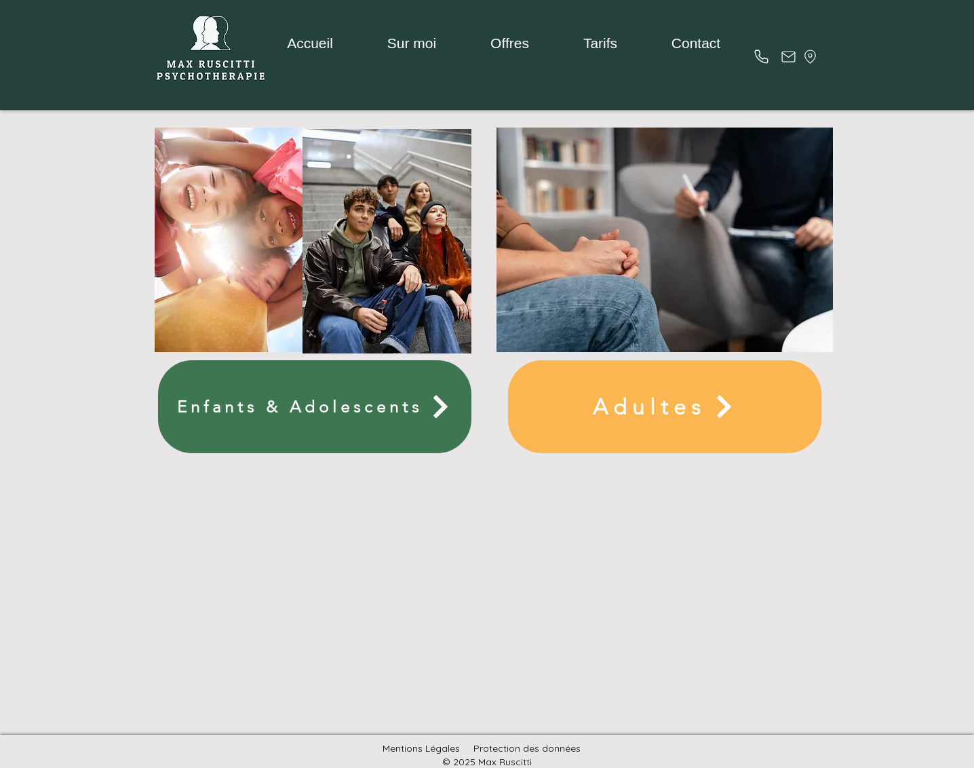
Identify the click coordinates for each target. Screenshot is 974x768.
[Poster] (788, 56)
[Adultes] (664, 406)
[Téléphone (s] (761, 56)
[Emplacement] (810, 56)
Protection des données (527, 748)
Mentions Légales (421, 748)
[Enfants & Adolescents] (314, 406)
